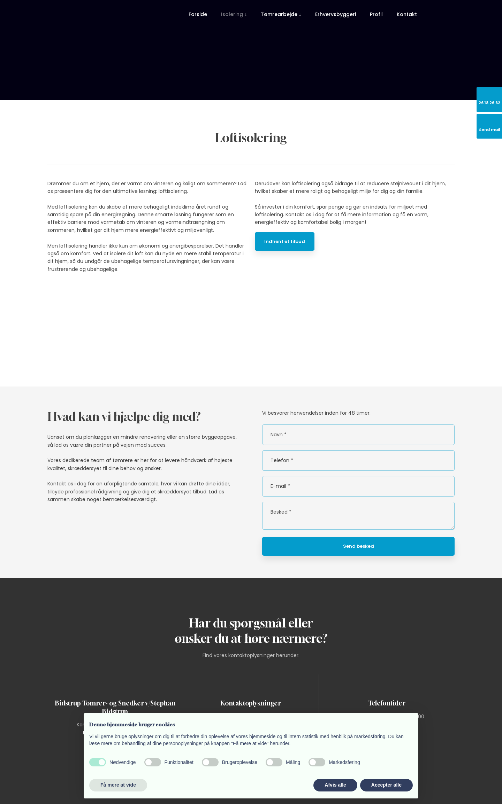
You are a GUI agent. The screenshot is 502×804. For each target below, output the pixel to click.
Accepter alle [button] (386, 785)
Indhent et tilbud (284, 241)
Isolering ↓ (234, 14)
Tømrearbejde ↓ (281, 14)
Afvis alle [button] (335, 785)
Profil (376, 14)
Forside (198, 14)
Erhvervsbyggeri (335, 14)
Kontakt (407, 14)
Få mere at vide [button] (118, 785)
